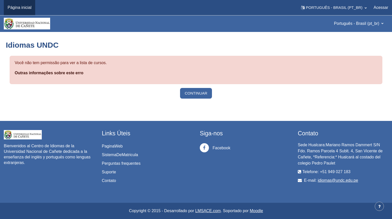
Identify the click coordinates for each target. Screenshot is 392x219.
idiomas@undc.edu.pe (338, 180)
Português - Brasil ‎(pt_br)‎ (357, 23)
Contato (109, 180)
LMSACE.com (208, 211)
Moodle (256, 211)
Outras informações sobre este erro (49, 73)
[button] (333, 7)
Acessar (381, 7)
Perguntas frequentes (121, 163)
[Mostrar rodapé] (379, 206)
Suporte (109, 172)
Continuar (196, 93)
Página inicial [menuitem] (19, 7)
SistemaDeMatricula (120, 155)
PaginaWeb (112, 146)
